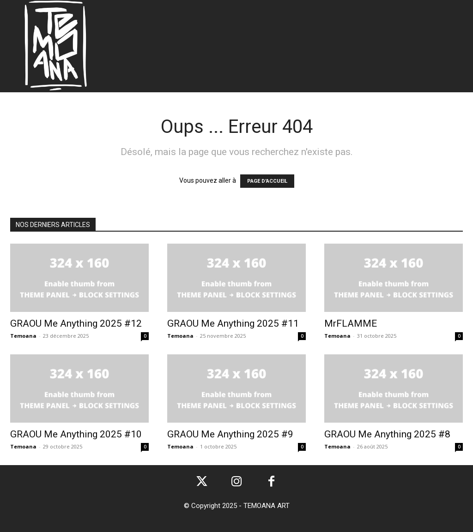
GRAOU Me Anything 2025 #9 (230, 434)
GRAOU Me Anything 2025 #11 (233, 323)
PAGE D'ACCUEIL (267, 181)
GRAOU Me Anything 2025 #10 (76, 434)
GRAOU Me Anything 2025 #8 (387, 434)
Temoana (23, 335)
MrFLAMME (350, 323)
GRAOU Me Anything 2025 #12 (76, 323)
